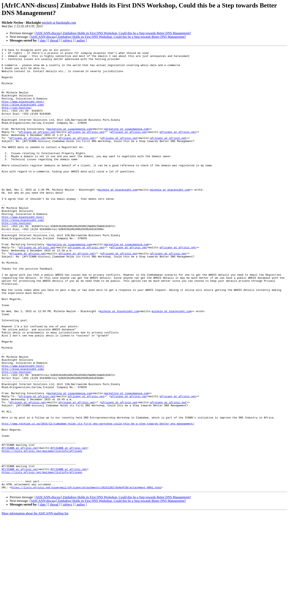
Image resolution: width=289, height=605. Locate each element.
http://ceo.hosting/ (17, 120)
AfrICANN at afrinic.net (20, 528)
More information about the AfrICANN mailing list (35, 601)
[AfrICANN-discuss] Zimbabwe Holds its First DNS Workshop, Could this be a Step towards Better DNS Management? (113, 33)
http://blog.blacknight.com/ (23, 116)
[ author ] (81, 40)
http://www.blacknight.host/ (23, 112)
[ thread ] (54, 40)
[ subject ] (67, 40)
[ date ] (42, 40)
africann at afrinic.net (37, 149)
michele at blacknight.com (59, 22)
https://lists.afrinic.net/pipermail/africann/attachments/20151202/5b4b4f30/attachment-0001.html (86, 575)
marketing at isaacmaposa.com (69, 145)
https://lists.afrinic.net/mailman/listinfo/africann (42, 532)
